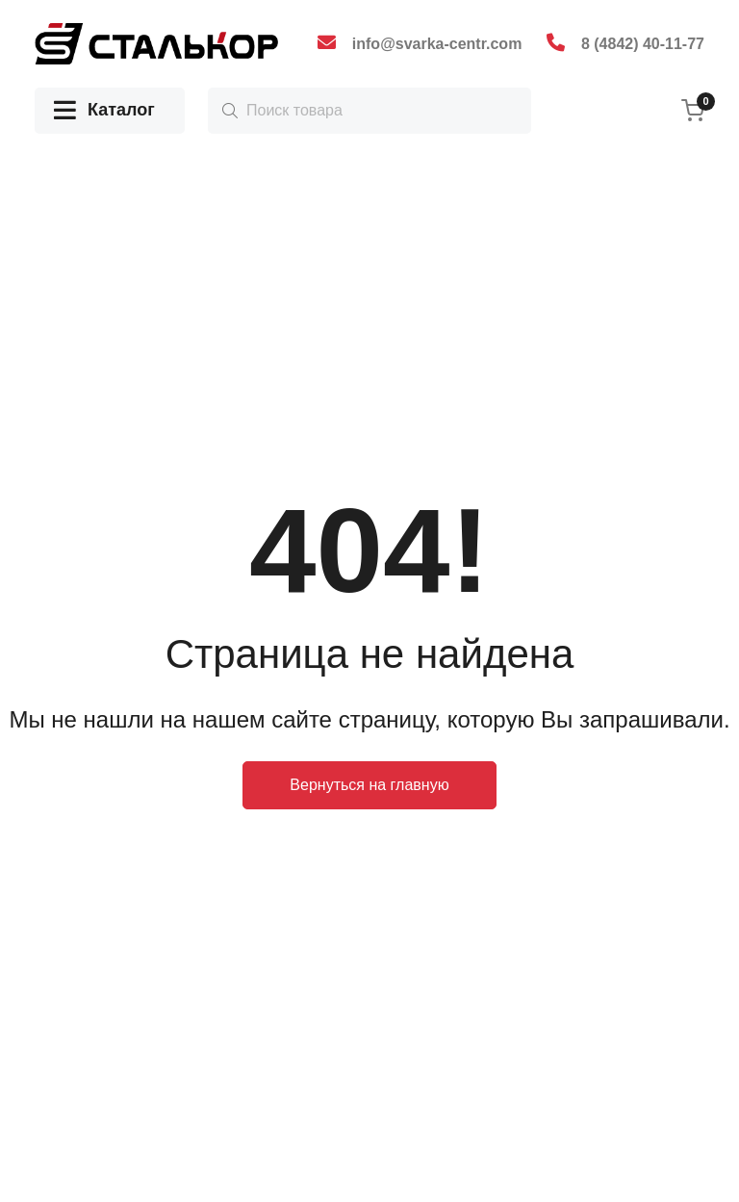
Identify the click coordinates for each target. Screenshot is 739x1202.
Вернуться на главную (369, 785)
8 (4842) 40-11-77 (642, 44)
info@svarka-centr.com (437, 44)
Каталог (104, 111)
